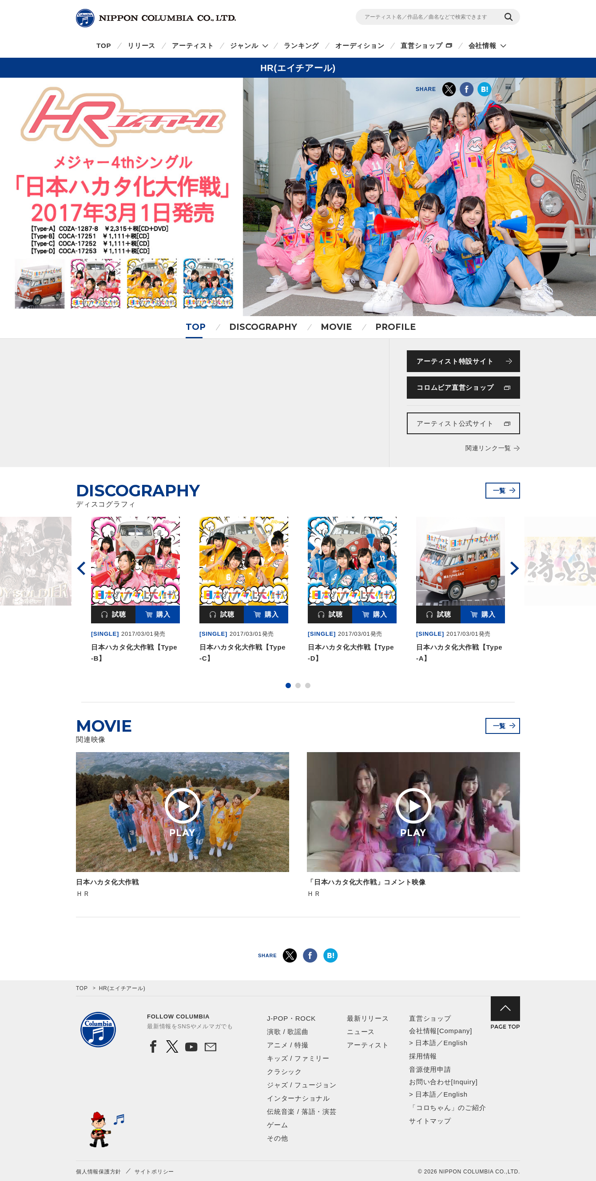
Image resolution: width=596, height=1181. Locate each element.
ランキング (301, 45)
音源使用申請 (430, 1069)
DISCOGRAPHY (263, 327)
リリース (141, 45)
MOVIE (336, 327)
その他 (277, 1138)
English (455, 1042)
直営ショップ (422, 45)
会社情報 (483, 45)
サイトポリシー (154, 1172)
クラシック (284, 1071)
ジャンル (244, 45)
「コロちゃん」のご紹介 (447, 1107)
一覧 (499, 490)
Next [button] (514, 568)
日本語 (425, 1042)
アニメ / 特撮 (288, 1045)
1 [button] (288, 685)
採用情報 (423, 1056)
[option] (135, 591)
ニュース (361, 1031)
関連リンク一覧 (488, 448)
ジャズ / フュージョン (302, 1085)
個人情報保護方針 (98, 1172)
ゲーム (277, 1125)
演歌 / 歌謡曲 (288, 1031)
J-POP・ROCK (291, 1018)
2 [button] (298, 685)
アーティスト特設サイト (455, 361)
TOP (103, 45)
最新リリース (368, 1018)
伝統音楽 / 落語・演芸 (302, 1111)
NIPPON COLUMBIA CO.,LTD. (156, 18)
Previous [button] (81, 568)
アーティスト (193, 45)
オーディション (359, 45)
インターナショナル (298, 1098)
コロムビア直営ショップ (455, 387)
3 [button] (308, 685)
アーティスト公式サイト (455, 423)
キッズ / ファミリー (298, 1058)
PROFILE (395, 327)
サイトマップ (430, 1121)
